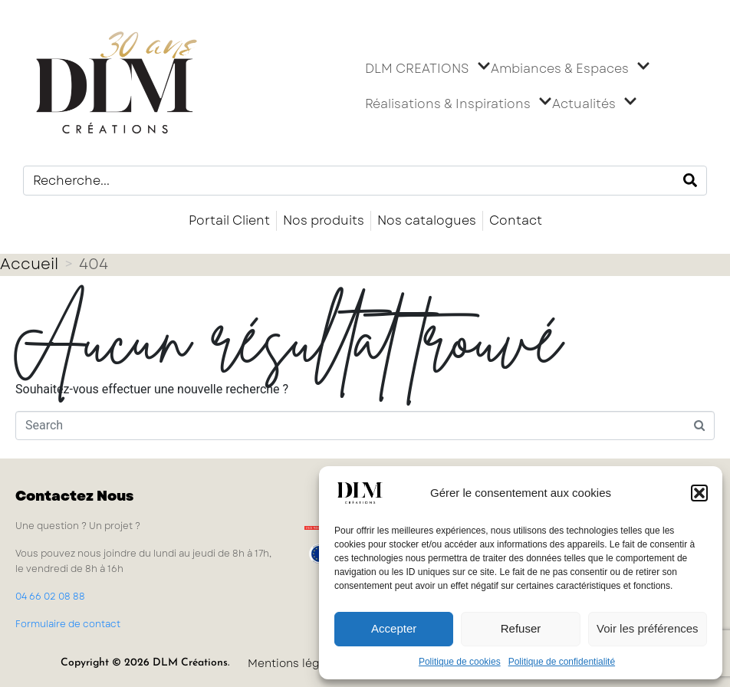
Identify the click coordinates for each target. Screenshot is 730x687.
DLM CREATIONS (428, 69)
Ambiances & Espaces (570, 69)
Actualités (594, 104)
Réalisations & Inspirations (458, 104)
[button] (699, 493)
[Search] (690, 181)
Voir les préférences (648, 628)
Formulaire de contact (67, 624)
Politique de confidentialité (561, 661)
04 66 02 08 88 (50, 596)
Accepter (393, 628)
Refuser (521, 628)
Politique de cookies (460, 661)
